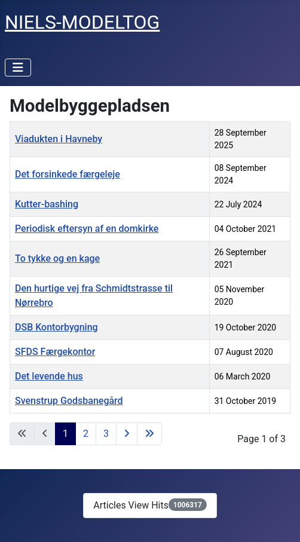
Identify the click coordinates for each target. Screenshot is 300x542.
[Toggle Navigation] (18, 67)
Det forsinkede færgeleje (67, 174)
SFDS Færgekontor (55, 351)
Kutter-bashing (46, 204)
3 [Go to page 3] (106, 433)
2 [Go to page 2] (85, 433)
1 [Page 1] (65, 433)
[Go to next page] (126, 433)
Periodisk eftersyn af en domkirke (86, 228)
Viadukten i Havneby (58, 139)
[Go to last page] (149, 433)
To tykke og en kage (57, 258)
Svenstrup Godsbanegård (69, 400)
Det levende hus (49, 376)
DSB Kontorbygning (56, 327)
